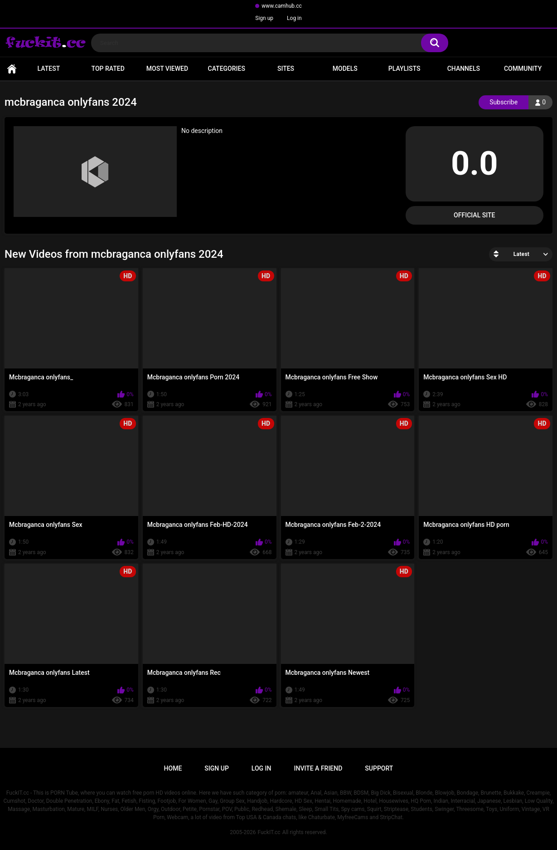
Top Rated (108, 68)
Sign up (264, 18)
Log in (294, 18)
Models (345, 68)
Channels (463, 68)
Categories (226, 68)
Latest (49, 68)
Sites (285, 68)
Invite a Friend (318, 768)
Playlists (404, 68)
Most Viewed (167, 68)
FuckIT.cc (268, 832)
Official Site (474, 215)
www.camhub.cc (282, 6)
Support (379, 768)
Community (523, 68)
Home (12, 68)
